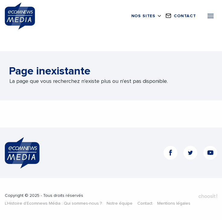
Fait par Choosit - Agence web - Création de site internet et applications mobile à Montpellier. (208, 196)
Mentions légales (173, 203)
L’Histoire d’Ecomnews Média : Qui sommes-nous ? (53, 203)
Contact (144, 203)
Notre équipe (120, 203)
